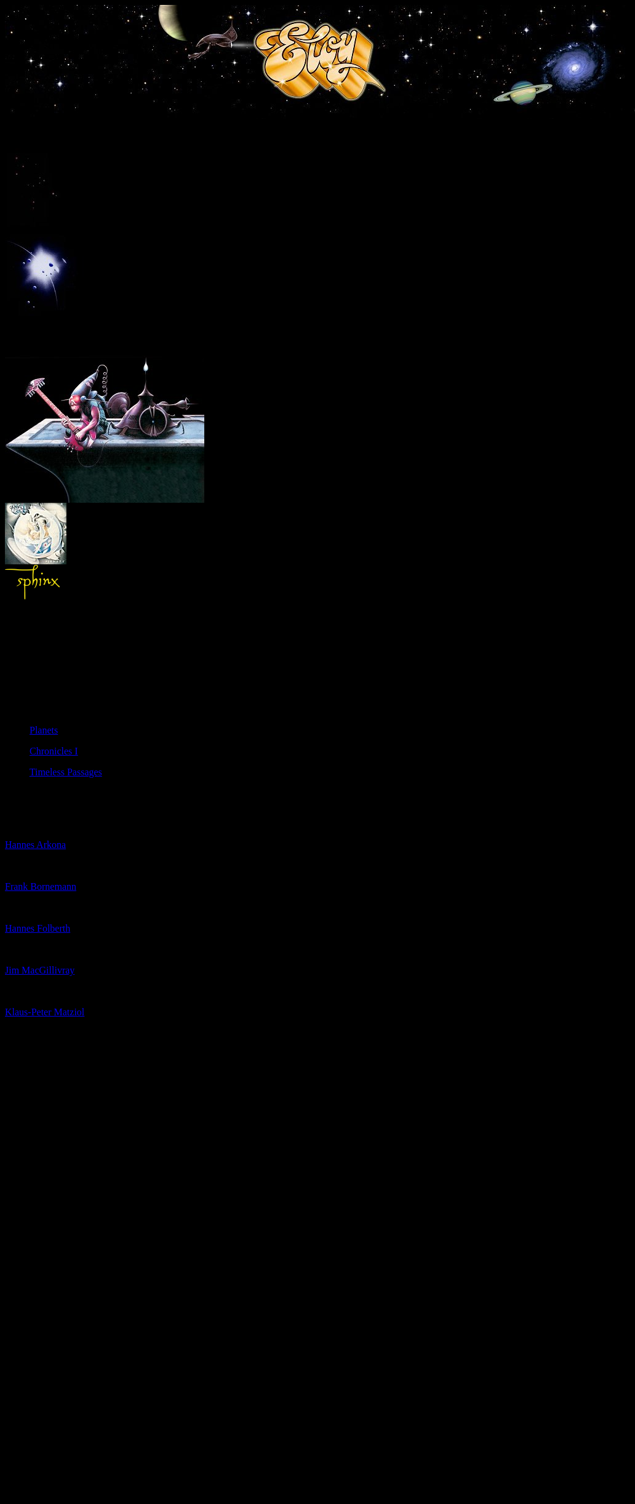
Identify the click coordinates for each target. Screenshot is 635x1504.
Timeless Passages (66, 772)
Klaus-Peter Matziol (44, 1012)
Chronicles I (54, 751)
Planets (44, 730)
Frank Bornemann (40, 886)
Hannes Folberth (37, 928)
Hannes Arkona (35, 844)
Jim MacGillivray (39, 970)
